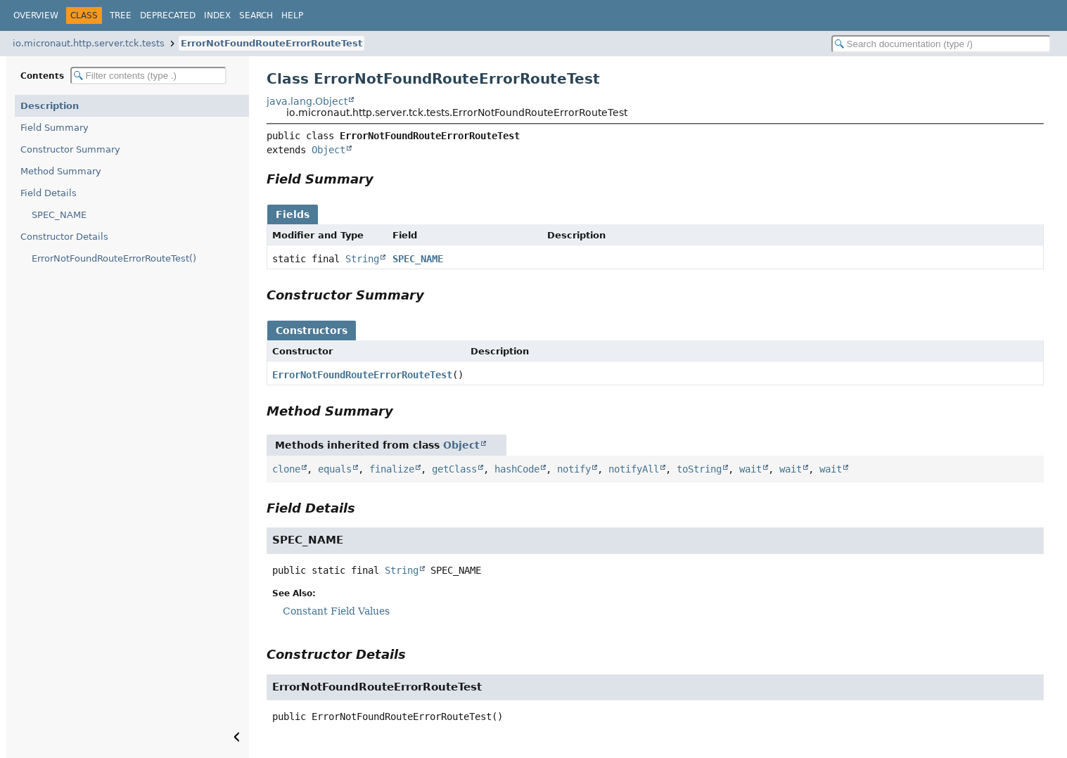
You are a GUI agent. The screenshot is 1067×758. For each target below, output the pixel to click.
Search (256, 15)
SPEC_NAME (59, 215)
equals (335, 469)
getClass (454, 469)
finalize (391, 469)
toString (699, 469)
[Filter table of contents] (148, 75)
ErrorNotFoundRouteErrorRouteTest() (114, 258)
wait (750, 469)
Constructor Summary (70, 149)
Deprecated (168, 15)
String (362, 258)
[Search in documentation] (941, 44)
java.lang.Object (307, 101)
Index (217, 15)
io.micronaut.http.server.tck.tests (89, 43)
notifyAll (633, 469)
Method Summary (60, 171)
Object (328, 149)
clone (286, 469)
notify (574, 469)
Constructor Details (64, 236)
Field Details (48, 193)
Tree (121, 15)
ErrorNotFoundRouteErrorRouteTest (271, 43)
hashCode (516, 469)
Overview (35, 15)
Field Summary (54, 127)
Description (49, 106)
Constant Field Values (336, 611)
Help (292, 15)
